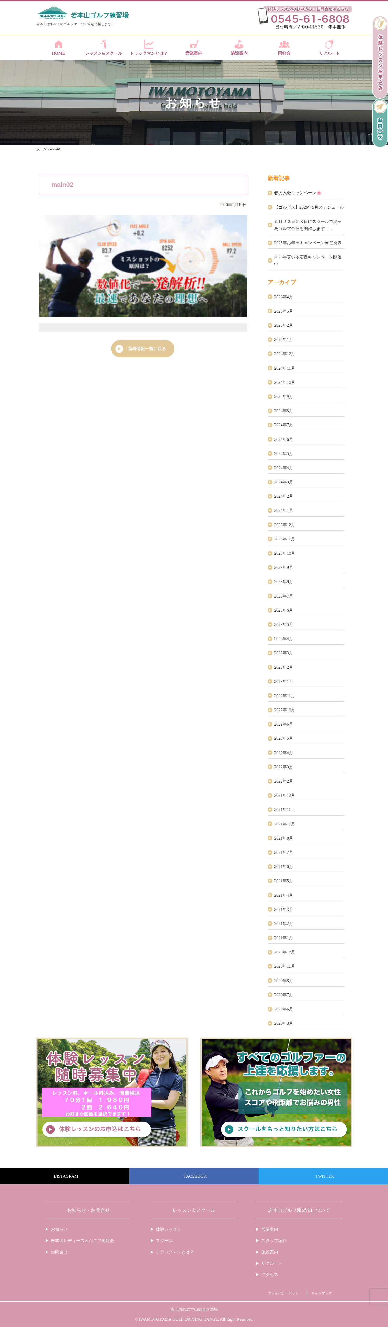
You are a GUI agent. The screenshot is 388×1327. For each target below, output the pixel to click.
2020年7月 (283, 995)
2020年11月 (284, 966)
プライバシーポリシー (285, 1293)
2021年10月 (284, 824)
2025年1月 (283, 339)
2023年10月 (284, 553)
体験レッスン (168, 1229)
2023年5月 (283, 624)
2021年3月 (283, 909)
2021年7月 (283, 852)
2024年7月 (283, 425)
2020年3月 (283, 1023)
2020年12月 (284, 952)
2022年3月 (283, 767)
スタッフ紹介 (274, 1240)
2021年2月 (283, 923)
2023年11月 (284, 539)
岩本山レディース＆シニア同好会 (82, 1240)
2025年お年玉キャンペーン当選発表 (308, 243)
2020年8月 (283, 980)
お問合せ (59, 1252)
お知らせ (59, 1229)
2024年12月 (284, 353)
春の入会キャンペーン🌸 (298, 193)
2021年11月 (284, 809)
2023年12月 (284, 525)
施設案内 (239, 47)
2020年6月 (283, 1009)
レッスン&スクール (103, 47)
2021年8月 (283, 838)
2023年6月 (283, 610)
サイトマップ (321, 1293)
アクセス (269, 1274)
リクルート (329, 47)
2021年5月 (283, 881)
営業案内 (194, 47)
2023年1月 (283, 681)
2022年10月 (284, 710)
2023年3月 (283, 653)
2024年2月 (283, 496)
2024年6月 (283, 439)
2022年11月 (284, 695)
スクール (164, 1240)
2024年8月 (283, 411)
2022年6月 (283, 724)
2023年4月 (283, 638)
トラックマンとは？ (148, 47)
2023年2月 (283, 667)
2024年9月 (283, 396)
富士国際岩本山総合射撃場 (194, 1309)
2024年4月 (283, 468)
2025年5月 (283, 311)
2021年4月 (283, 895)
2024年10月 (284, 382)
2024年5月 (283, 453)
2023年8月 (283, 581)
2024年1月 (283, 510)
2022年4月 (283, 753)
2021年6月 (283, 866)
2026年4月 (283, 297)
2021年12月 (284, 795)
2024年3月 (283, 482)
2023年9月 (283, 567)
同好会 (284, 47)
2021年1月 (283, 938)
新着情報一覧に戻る (147, 348)
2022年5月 (283, 738)
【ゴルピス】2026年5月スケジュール (309, 207)
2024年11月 (284, 368)
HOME (58, 47)
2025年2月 (283, 325)
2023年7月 (283, 596)
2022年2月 (283, 781)
